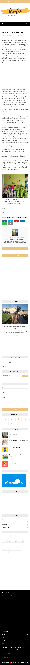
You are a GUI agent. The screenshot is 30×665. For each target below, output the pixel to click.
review (25, 544)
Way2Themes (16, 662)
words (19, 552)
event (10, 538)
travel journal (15, 527)
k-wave (4, 541)
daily (15, 519)
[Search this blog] (12, 376)
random (20, 544)
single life (10, 546)
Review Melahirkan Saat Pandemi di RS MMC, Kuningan (18, 433)
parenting (18, 217)
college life (14, 536)
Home (3, 29)
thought (7, 29)
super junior (5, 549)
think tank (12, 549)
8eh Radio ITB (5, 536)
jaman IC (22, 538)
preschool (15, 524)
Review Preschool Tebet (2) (15, 454)
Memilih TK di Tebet (13, 462)
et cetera (4, 538)
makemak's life (10, 217)
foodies (15, 538)
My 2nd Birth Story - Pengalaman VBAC (18, 440)
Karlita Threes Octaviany (9, 35)
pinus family (5, 544)
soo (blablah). (18, 546)
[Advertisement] (15, 571)
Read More (15, 335)
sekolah (4, 546)
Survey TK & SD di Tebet (15, 447)
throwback (5, 552)
